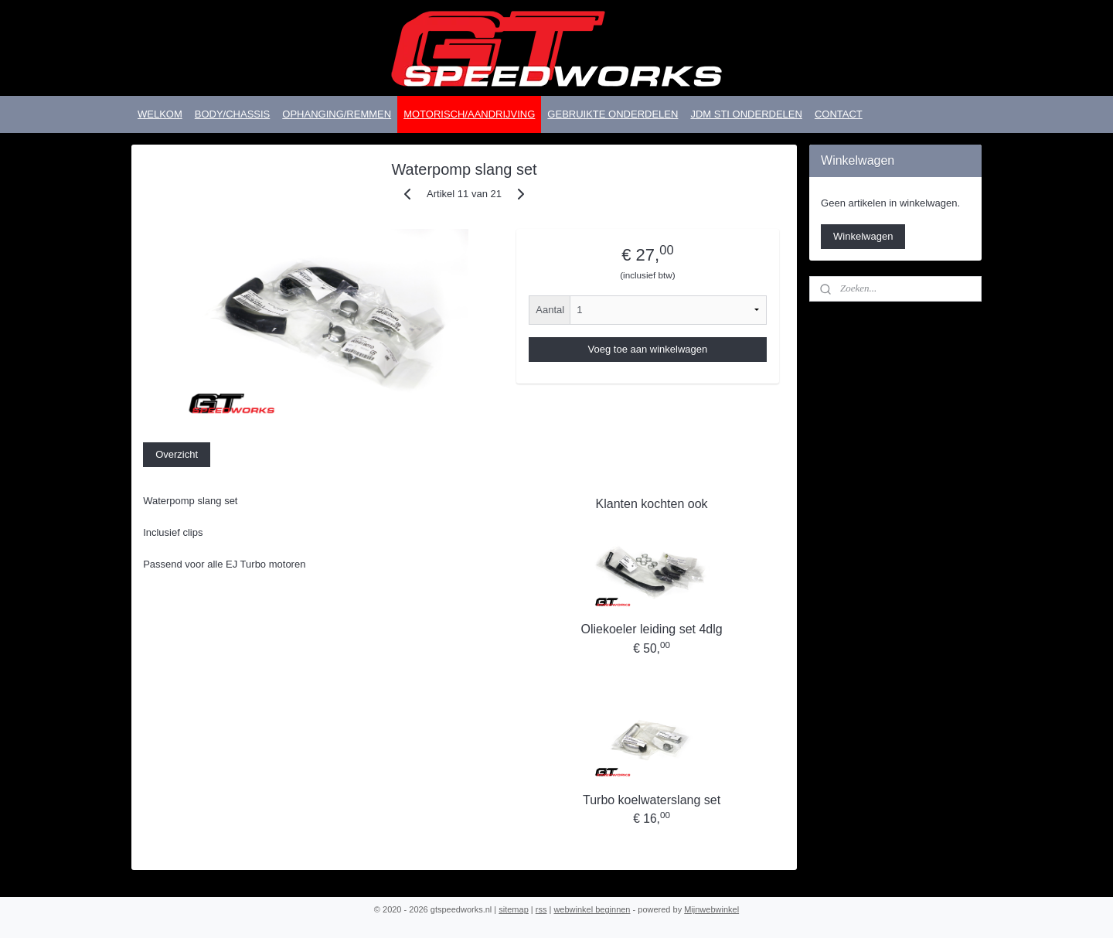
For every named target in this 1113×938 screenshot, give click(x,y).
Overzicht (176, 454)
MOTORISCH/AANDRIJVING (469, 114)
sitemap (514, 909)
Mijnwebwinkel (711, 909)
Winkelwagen (863, 236)
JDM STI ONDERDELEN (746, 114)
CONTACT (839, 114)
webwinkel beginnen (591, 909)
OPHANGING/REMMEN (336, 114)
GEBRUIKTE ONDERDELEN (612, 114)
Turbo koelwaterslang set (651, 800)
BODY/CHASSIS (233, 114)
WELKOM (160, 114)
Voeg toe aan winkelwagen (647, 349)
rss (541, 909)
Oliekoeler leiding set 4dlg (651, 629)
